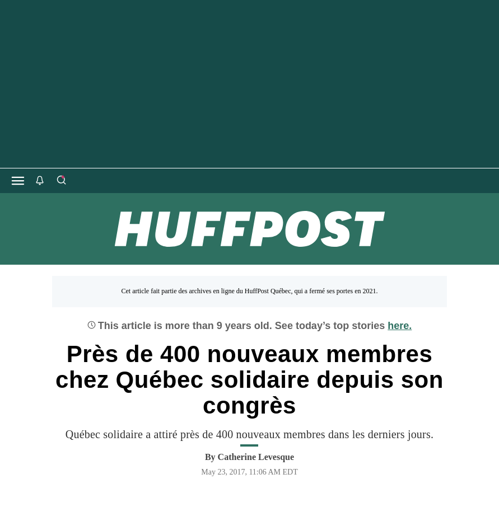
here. (400, 325)
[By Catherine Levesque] (256, 457)
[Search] (61, 180)
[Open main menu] (18, 180)
